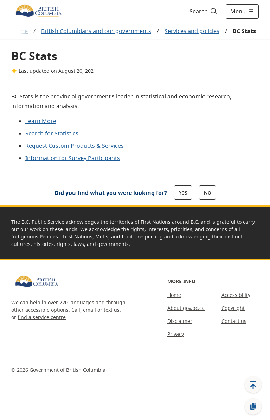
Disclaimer (179, 321)
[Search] (203, 11)
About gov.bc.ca (186, 308)
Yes (183, 192)
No (207, 192)
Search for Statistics (51, 133)
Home (174, 295)
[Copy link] (253, 406)
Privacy (175, 334)
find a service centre (42, 317)
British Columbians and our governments (96, 31)
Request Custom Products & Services (74, 145)
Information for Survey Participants (72, 158)
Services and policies (192, 31)
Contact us (233, 321)
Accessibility (235, 295)
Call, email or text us (95, 309)
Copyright (233, 308)
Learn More (40, 121)
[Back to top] (253, 384)
